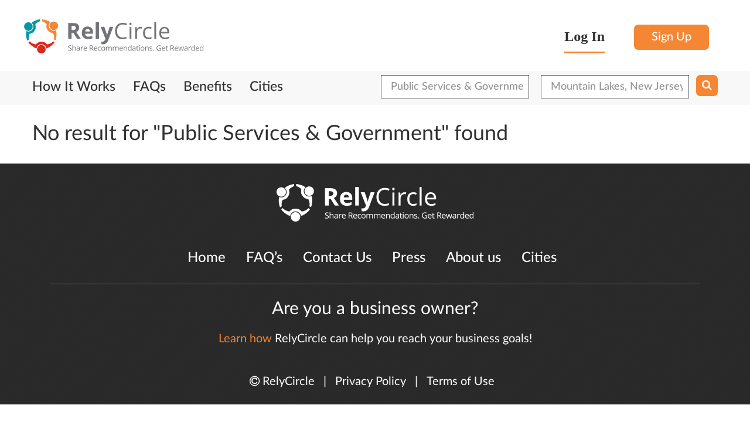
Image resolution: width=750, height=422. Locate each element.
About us (473, 258)
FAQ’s (264, 258)
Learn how (245, 339)
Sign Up (671, 37)
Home (207, 258)
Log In (584, 36)
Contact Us (337, 258)
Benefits (207, 87)
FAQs (149, 87)
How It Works (73, 87)
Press (408, 258)
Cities (266, 87)
